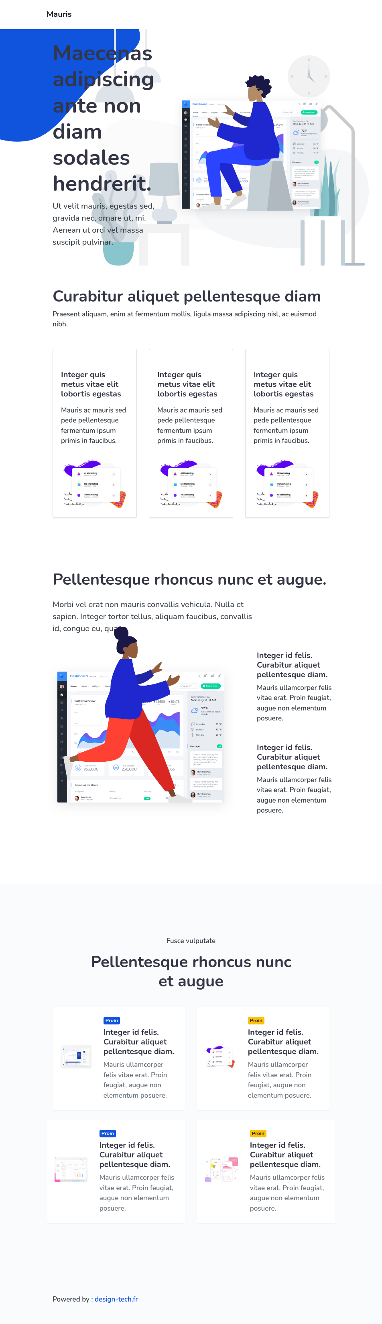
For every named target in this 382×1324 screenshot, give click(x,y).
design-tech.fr (116, 1299)
